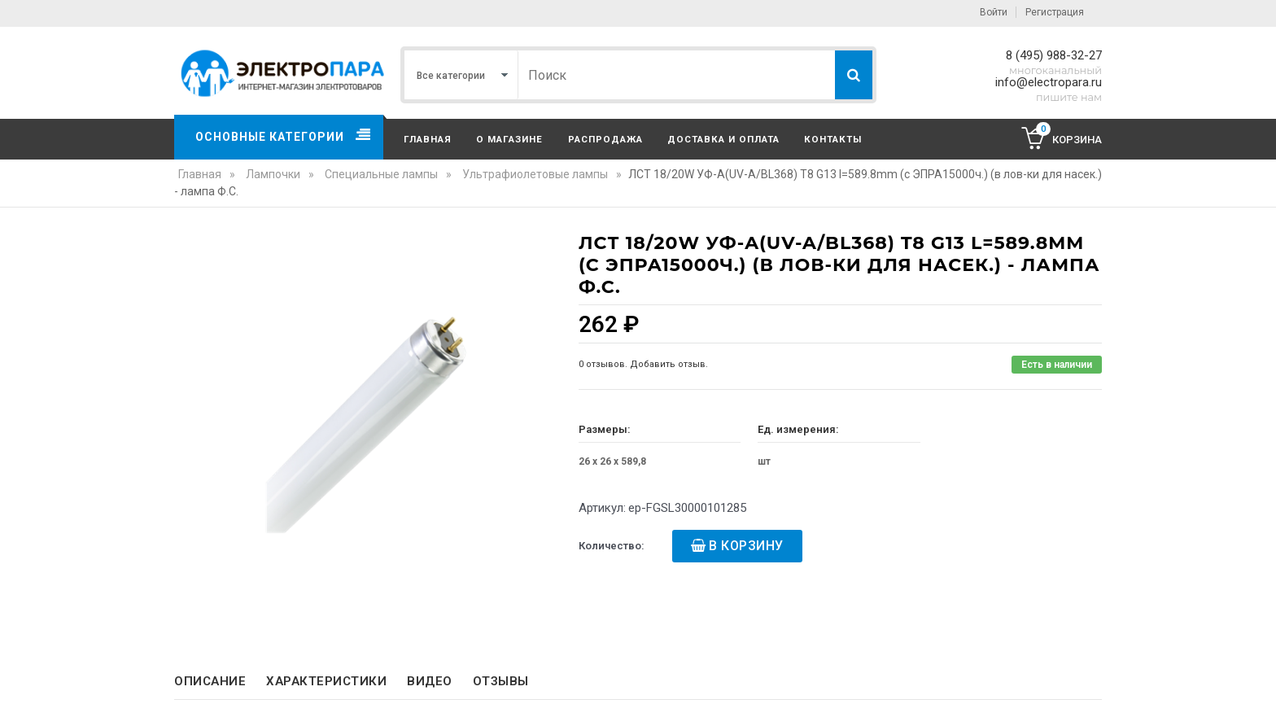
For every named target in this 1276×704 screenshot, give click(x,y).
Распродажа (605, 139)
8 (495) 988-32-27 (1054, 55)
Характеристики (326, 681)
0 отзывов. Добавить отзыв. (643, 364)
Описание (210, 681)
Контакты (833, 139)
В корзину (746, 545)
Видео (429, 681)
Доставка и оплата (723, 139)
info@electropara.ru (1048, 82)
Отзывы (501, 681)
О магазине (509, 139)
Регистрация (1054, 12)
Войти (993, 12)
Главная (428, 139)
